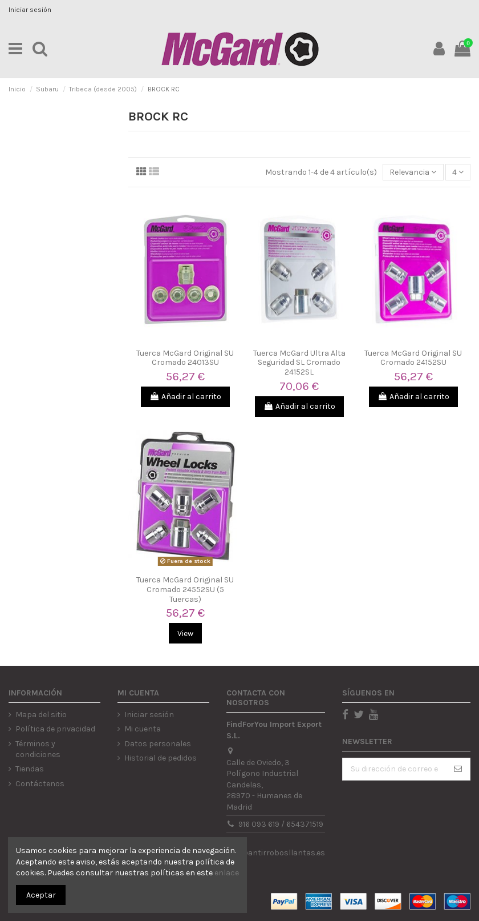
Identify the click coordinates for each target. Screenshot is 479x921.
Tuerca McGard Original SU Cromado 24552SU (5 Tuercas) (185, 589)
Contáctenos (39, 784)
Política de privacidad (55, 729)
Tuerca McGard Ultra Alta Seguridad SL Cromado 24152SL (299, 362)
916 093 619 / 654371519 (280, 824)
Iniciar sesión (30, 10)
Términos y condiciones (37, 749)
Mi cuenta (142, 729)
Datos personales (157, 744)
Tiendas (29, 769)
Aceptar (41, 895)
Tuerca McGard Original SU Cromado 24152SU (413, 358)
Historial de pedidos (160, 758)
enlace (226, 873)
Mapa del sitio (41, 714)
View (185, 633)
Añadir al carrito (185, 396)
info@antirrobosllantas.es (275, 853)
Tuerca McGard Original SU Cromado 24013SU (185, 358)
